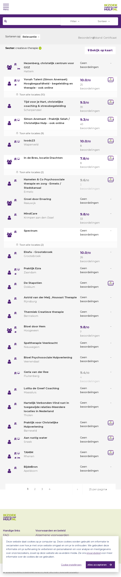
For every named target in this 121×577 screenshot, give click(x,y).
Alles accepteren (96, 564)
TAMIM (29, 453)
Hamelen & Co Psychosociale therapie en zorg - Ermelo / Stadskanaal (45, 183)
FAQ (6, 535)
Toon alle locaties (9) (32, 133)
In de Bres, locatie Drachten (44, 157)
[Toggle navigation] (6, 6)
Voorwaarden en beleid (50, 530)
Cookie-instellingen (71, 564)
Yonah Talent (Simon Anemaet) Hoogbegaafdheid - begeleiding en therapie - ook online (49, 83)
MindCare (31, 213)
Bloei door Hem (35, 327)
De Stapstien (33, 283)
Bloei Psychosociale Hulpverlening (49, 358)
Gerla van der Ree (37, 373)
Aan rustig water (36, 438)
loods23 (29, 140)
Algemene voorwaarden (52, 535)
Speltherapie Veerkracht (41, 344)
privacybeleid (94, 553)
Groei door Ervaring (38, 199)
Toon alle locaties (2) (32, 172)
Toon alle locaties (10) (33, 94)
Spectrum (31, 230)
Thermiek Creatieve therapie (45, 313)
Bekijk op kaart (100, 50)
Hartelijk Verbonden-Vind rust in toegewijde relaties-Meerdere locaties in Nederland (47, 408)
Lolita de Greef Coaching (42, 389)
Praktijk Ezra (33, 268)
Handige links (11, 530)
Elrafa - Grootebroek (39, 252)
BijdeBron (31, 467)
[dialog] (60, 554)
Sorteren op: (13, 36)
